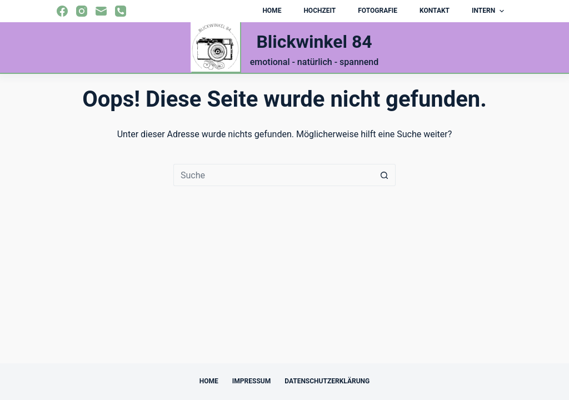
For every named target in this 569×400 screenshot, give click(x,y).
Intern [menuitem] (489, 11)
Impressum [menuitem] (251, 381)
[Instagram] (81, 11)
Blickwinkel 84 (314, 41)
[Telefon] (120, 11)
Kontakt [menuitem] (435, 10)
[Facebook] (62, 11)
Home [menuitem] (271, 10)
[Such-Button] (384, 175)
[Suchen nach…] (273, 175)
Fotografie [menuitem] (377, 10)
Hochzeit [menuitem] (319, 10)
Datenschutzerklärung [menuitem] (327, 381)
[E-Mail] (101, 11)
